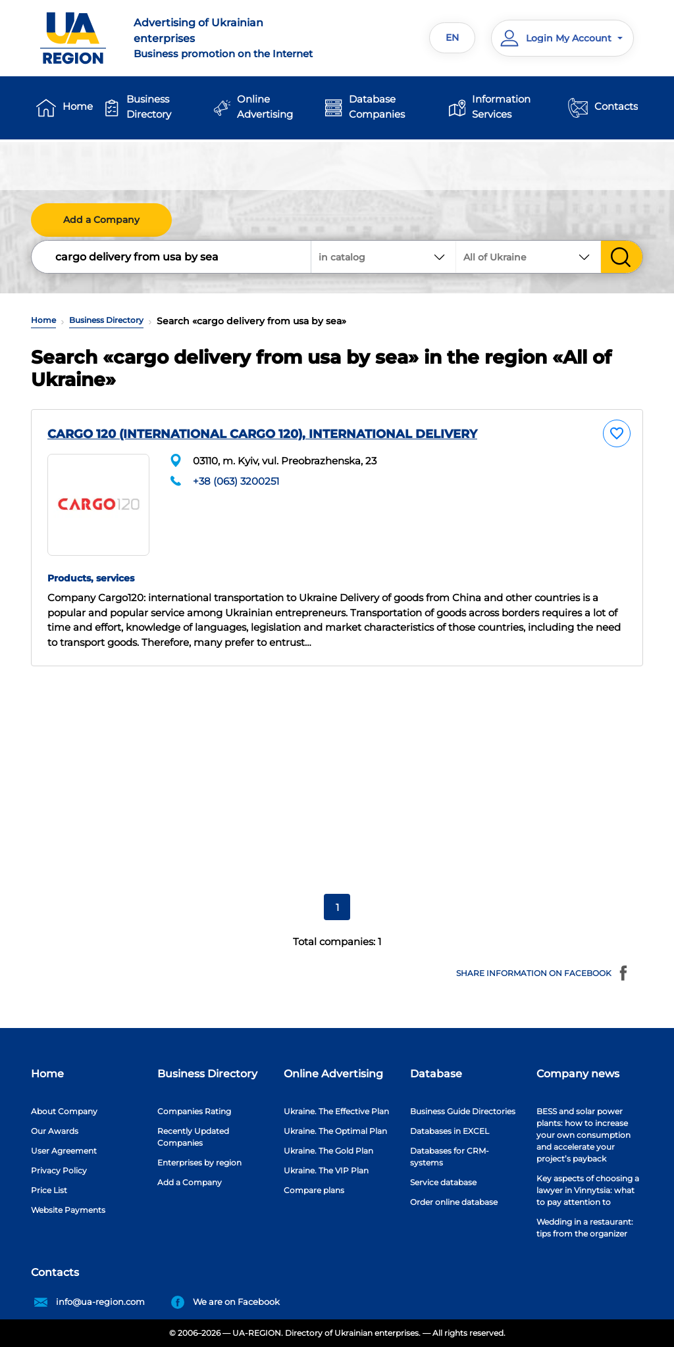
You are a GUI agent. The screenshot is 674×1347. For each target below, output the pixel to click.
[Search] (171, 257)
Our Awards (54, 1131)
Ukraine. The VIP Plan (326, 1170)
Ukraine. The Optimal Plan (335, 1131)
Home (78, 106)
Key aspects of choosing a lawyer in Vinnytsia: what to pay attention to (587, 1190)
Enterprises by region (199, 1162)
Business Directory (148, 106)
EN (452, 37)
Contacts (616, 106)
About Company (64, 1111)
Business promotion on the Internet (230, 37)
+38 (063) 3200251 (236, 481)
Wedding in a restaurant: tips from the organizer (584, 1227)
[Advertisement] (337, 774)
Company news (577, 1073)
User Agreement (64, 1151)
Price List (49, 1190)
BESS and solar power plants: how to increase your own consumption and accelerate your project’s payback (583, 1134)
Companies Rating (194, 1111)
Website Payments (68, 1210)
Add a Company (101, 220)
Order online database (454, 1202)
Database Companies (377, 106)
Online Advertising (265, 106)
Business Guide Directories (462, 1111)
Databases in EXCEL (449, 1131)
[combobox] (528, 257)
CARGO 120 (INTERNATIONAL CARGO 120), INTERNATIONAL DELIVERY (262, 434)
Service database (443, 1182)
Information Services (501, 106)
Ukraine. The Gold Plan (328, 1151)
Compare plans (314, 1190)
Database (436, 1073)
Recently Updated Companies (193, 1137)
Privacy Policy (59, 1170)
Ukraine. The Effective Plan (336, 1111)
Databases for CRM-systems (449, 1156)
